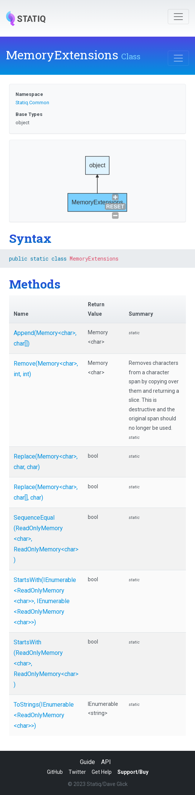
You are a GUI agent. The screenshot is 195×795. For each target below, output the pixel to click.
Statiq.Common (32, 102)
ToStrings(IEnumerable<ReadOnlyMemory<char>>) (44, 715)
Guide (87, 762)
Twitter (77, 772)
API (106, 762)
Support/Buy (132, 772)
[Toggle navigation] (178, 16)
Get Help (102, 772)
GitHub (55, 772)
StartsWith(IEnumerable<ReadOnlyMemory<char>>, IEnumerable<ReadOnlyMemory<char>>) (45, 601)
